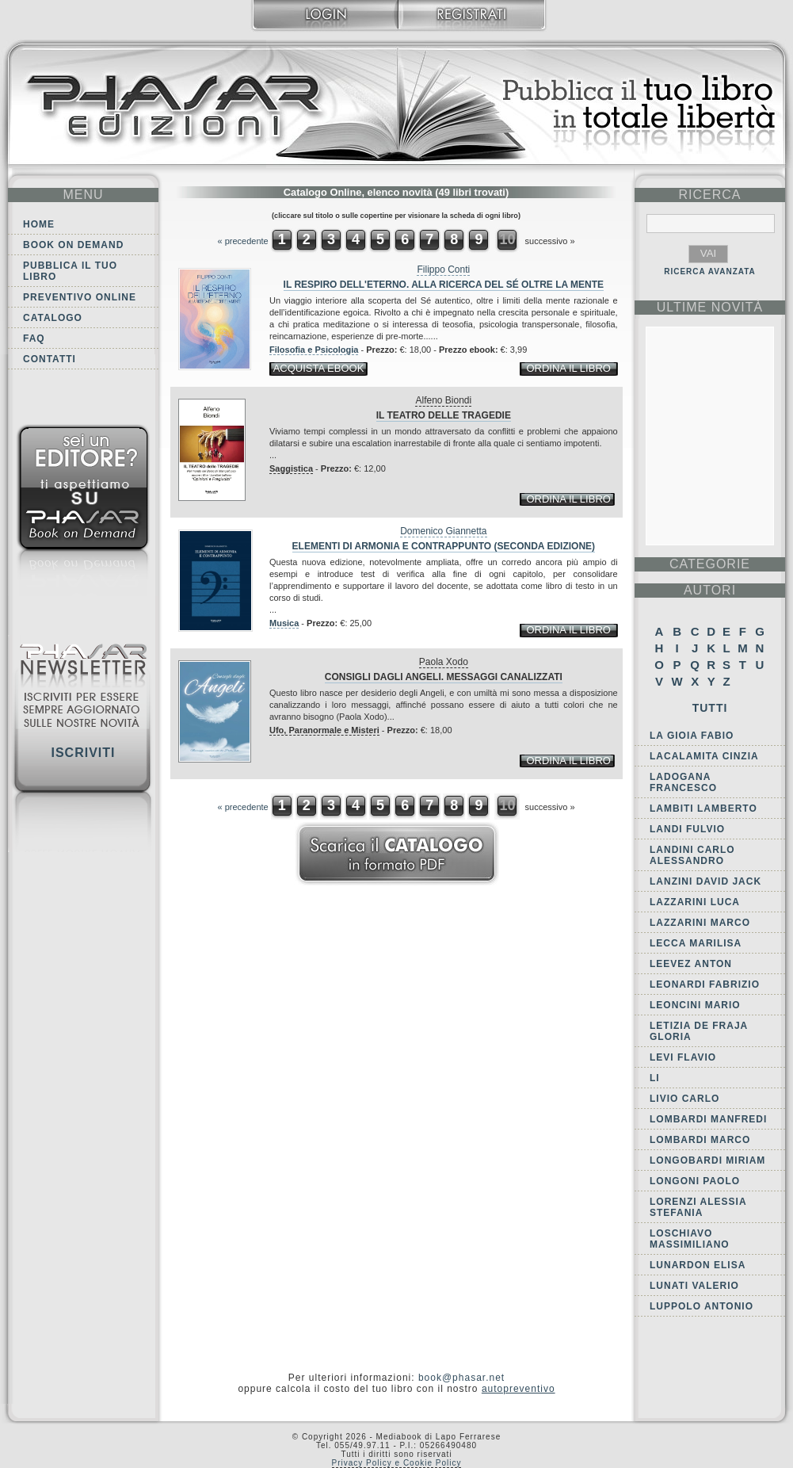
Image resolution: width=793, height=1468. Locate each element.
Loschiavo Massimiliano (690, 1239)
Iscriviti (83, 752)
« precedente (242, 241)
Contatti (49, 359)
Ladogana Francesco (683, 782)
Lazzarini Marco (700, 922)
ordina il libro (568, 368)
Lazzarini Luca (695, 902)
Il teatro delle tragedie (443, 415)
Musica (284, 623)
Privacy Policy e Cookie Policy (397, 1462)
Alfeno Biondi (443, 400)
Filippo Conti (443, 269)
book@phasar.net (461, 1377)
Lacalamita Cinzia (704, 756)
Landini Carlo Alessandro (692, 855)
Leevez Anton (691, 963)
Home (39, 224)
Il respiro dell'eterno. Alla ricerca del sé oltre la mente (444, 284)
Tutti (710, 708)
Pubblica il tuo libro (70, 271)
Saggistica (291, 468)
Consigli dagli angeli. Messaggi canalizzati (443, 676)
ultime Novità (710, 307)
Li (655, 1078)
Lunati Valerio (694, 1285)
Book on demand (73, 244)
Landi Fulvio (687, 829)
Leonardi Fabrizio (705, 984)
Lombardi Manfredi (708, 1119)
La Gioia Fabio (692, 735)
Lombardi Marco (700, 1139)
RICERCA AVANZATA (710, 271)
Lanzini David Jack (705, 881)
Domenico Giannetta (443, 531)
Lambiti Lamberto (703, 808)
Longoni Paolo (695, 1181)
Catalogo (52, 317)
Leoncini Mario (695, 1005)
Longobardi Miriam (707, 1160)
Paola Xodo (443, 661)
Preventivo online (79, 297)
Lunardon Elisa (697, 1265)
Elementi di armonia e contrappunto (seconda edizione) (443, 546)
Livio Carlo (684, 1098)
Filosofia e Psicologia (313, 349)
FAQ (34, 338)
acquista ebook (318, 368)
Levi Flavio (683, 1057)
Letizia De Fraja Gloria (699, 1031)
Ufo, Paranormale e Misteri (324, 730)
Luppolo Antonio (701, 1306)
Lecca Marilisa (696, 943)
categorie (709, 564)
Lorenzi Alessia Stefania (698, 1207)
